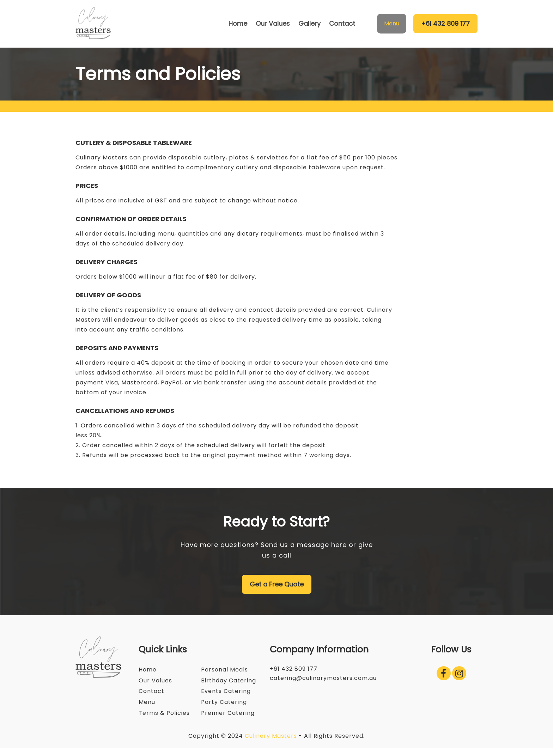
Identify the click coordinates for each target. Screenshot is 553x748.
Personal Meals (224, 669)
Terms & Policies (164, 713)
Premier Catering (228, 713)
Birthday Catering (228, 680)
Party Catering (224, 702)
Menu (391, 23)
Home (148, 669)
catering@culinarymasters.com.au (323, 678)
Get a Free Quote (277, 584)
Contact (151, 691)
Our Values (155, 680)
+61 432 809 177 (445, 23)
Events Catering (226, 691)
